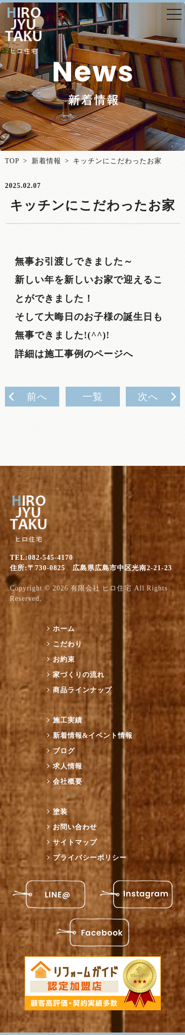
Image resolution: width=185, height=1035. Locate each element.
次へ (148, 396)
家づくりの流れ (79, 674)
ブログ (64, 751)
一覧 (92, 396)
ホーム (64, 628)
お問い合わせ (75, 827)
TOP (12, 161)
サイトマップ (75, 842)
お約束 (64, 659)
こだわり (67, 644)
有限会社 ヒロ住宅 (101, 588)
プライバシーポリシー (90, 857)
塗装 (60, 811)
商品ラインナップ (82, 690)
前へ (37, 396)
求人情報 (67, 766)
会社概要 (67, 781)
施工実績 (67, 720)
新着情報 (46, 161)
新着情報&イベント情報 (93, 735)
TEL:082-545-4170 (41, 557)
